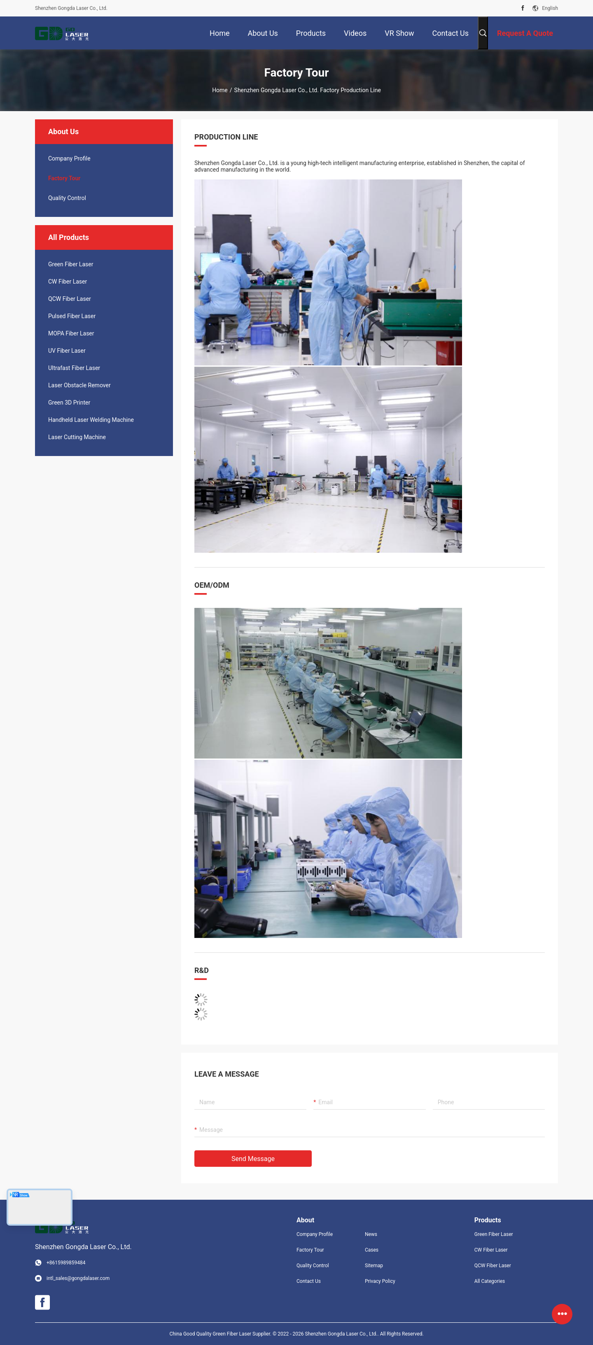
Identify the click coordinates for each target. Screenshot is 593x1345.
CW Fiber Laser (67, 281)
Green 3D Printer (69, 402)
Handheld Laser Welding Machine (91, 420)
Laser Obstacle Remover (79, 385)
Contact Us (308, 1281)
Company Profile (314, 1234)
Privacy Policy (380, 1281)
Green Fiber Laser (70, 264)
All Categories (489, 1281)
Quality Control (67, 198)
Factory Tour (64, 178)
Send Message (253, 1159)
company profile (69, 158)
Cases (371, 1250)
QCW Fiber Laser (69, 299)
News (371, 1234)
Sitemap (374, 1265)
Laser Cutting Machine (77, 437)
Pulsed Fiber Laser (72, 316)
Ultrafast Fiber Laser (74, 368)
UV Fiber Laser (67, 350)
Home (220, 90)
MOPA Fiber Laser (71, 333)
